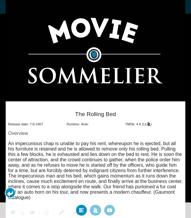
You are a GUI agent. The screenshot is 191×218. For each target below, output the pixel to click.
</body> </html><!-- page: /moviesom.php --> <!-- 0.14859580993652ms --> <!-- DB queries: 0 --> (95, 109)
